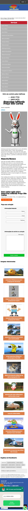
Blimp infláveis (5, 28)
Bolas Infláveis (5, 32)
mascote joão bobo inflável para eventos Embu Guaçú (14, 395)
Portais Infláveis (5, 61)
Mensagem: (15, 242)
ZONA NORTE (5, 464)
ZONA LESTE (19, 462)
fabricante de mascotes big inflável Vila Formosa (14, 451)
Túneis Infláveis (5, 90)
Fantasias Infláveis (5, 41)
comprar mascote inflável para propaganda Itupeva (13, 299)
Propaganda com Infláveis (7, 70)
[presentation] (14, 227)
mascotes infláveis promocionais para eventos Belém (14, 338)
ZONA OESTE (12, 464)
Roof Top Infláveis (5, 77)
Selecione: (4, 462)
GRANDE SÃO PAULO (10, 467)
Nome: (15, 212)
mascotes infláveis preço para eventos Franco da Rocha (14, 431)
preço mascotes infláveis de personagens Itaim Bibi (13, 357)
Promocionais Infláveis (6, 64)
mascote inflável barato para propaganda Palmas (14, 318)
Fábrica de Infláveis (6, 38)
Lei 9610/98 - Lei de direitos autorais (16, 477)
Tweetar (3, 110)
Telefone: (15, 221)
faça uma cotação (6, 199)
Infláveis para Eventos (6, 48)
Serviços (14, 22)
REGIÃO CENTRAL (11, 462)
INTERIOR (19, 467)
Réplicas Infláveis (5, 74)
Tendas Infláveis (5, 83)
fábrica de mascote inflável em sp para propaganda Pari (14, 376)
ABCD (23, 464)
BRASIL (3, 467)
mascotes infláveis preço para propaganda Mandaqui (14, 280)
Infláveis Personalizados (7, 51)
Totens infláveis (5, 86)
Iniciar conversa (11, 503)
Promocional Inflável (6, 67)
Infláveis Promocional (6, 54)
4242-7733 (7, 13)
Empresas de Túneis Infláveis (8, 35)
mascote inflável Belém (14, 413)
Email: (15, 216)
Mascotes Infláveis (5, 57)
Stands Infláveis (5, 80)
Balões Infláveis (5, 25)
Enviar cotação (14, 255)
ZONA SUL (18, 464)
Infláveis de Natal (5, 45)
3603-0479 (7, 14)
